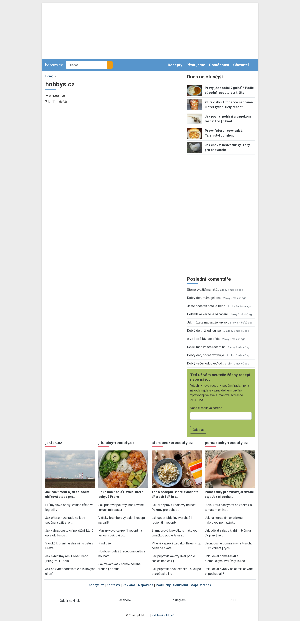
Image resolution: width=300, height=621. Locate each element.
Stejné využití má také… (203, 290)
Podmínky (163, 585)
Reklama (129, 585)
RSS (233, 600)
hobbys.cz (54, 65)
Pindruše (104, 543)
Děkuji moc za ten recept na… (207, 347)
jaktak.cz (53, 442)
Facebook (124, 600)
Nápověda (145, 585)
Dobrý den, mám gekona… (205, 298)
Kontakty (113, 585)
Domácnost (219, 65)
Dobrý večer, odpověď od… (205, 363)
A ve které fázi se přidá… (204, 339)
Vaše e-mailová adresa (206, 408)
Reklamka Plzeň (163, 615)
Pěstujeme (195, 65)
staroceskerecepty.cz (172, 442)
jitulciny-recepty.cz (116, 442)
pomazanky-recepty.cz (226, 442)
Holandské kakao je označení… (208, 314)
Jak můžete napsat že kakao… (208, 322)
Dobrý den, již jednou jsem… (206, 330)
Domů (49, 76)
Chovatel (241, 65)
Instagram (179, 600)
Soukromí (180, 585)
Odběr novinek (70, 601)
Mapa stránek (200, 585)
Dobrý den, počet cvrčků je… (206, 355)
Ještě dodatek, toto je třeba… (207, 306)
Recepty (175, 65)
